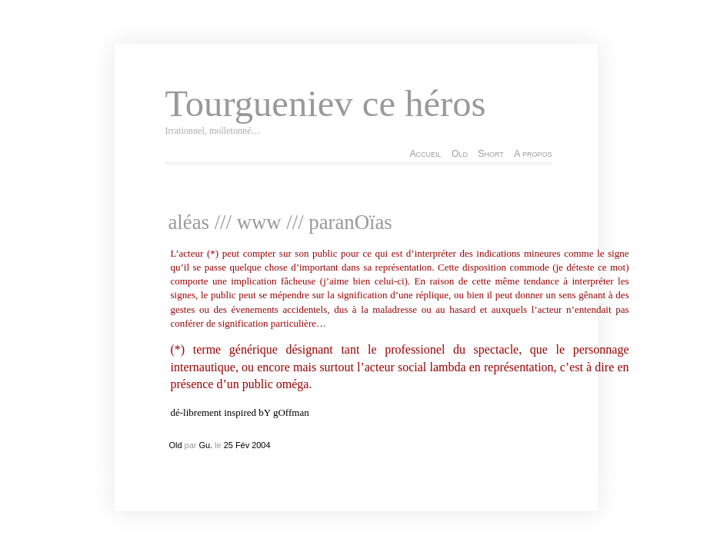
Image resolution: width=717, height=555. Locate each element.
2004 (261, 445)
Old (460, 153)
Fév (242, 445)
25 (228, 445)
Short (490, 153)
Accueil (425, 153)
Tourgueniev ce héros (325, 104)
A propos (533, 153)
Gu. (205, 445)
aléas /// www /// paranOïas (280, 222)
